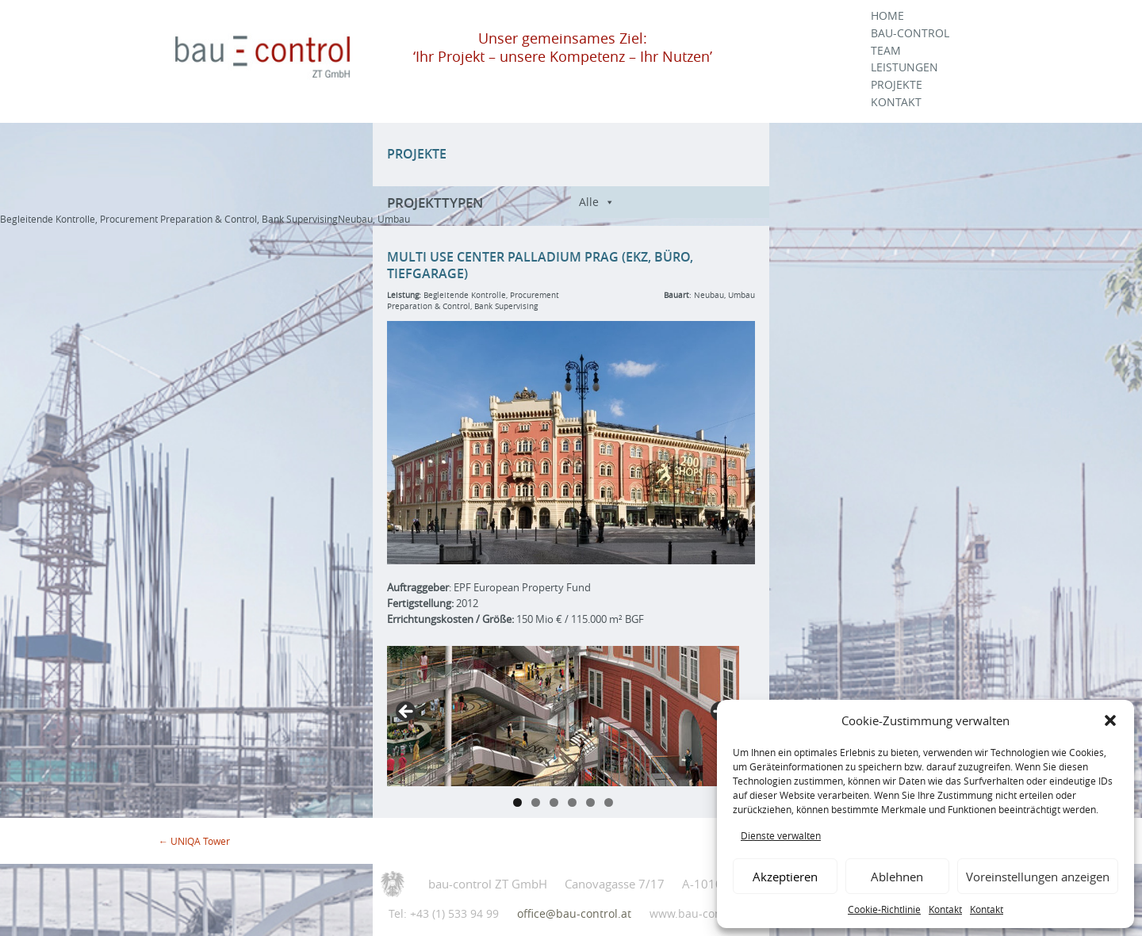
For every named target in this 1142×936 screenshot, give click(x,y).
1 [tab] (517, 802)
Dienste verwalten (781, 835)
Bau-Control (910, 33)
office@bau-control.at (574, 913)
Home (887, 16)
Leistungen (904, 67)
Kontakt (945, 909)
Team (886, 51)
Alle (589, 201)
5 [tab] (590, 802)
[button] (1110, 720)
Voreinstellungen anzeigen (1037, 876)
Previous (407, 712)
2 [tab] (535, 802)
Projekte (896, 85)
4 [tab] (572, 802)
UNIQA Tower (194, 841)
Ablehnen (897, 876)
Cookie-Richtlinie (884, 909)
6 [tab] (608, 802)
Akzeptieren (785, 876)
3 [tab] (554, 802)
